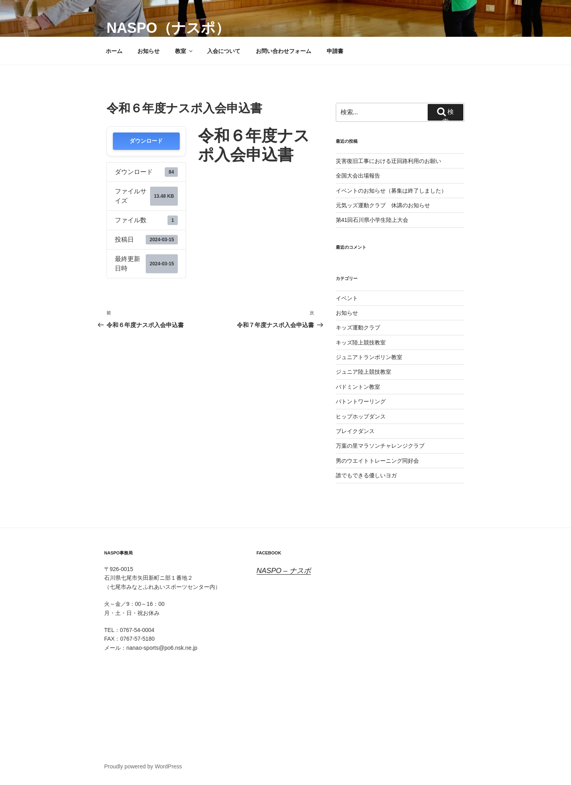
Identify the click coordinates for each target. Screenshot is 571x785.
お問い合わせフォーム (283, 51)
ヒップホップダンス (361, 416)
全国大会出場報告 (358, 175)
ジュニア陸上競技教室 (363, 372)
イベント (347, 298)
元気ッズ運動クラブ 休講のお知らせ (383, 205)
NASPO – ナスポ (284, 571)
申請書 (335, 51)
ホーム (114, 51)
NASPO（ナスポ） (168, 28)
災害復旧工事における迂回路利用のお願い (388, 161)
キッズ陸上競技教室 (361, 342)
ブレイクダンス (355, 431)
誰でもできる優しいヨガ (366, 475)
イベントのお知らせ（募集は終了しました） (391, 190)
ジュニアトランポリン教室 (369, 357)
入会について (223, 51)
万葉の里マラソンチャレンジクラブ (380, 446)
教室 (184, 51)
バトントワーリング (361, 401)
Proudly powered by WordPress (143, 766)
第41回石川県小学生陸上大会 (372, 220)
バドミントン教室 (358, 387)
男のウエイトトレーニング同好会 (377, 461)
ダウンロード (146, 141)
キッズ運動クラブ (358, 327)
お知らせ (148, 51)
